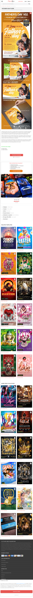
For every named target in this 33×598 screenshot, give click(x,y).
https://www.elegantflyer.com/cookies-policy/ (17, 586)
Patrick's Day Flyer (20, 275)
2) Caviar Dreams (4, 149)
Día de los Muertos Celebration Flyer (7, 377)
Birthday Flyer (19, 459)
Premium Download (16, 155)
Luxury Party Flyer (20, 536)
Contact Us (3, 574)
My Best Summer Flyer (5, 434)
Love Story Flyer (20, 377)
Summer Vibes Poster (21, 510)
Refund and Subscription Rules (6, 572)
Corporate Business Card (5, 536)
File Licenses (3, 560)
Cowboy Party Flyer (20, 408)
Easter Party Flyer (4, 275)
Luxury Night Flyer (4, 459)
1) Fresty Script (4, 148)
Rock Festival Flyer (20, 434)
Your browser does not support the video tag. (16, 186)
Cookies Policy (3, 566)
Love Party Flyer (20, 352)
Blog (2, 570)
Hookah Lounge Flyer (21, 485)
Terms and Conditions (4, 562)
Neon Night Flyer (4, 408)
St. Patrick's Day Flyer (5, 352)
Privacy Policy (3, 564)
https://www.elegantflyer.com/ (20, 583)
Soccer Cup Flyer (4, 510)
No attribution (16, 157)
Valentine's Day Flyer (4, 326)
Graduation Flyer (4, 485)
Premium (22, 1)
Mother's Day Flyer (20, 326)
